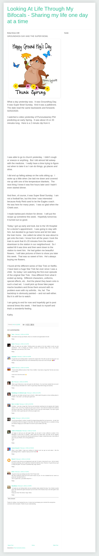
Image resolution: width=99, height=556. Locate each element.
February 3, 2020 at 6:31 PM (34, 393)
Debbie (13, 418)
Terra (13, 334)
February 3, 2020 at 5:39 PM (21, 381)
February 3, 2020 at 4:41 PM (22, 344)
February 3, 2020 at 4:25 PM (22, 334)
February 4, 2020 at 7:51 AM (29, 430)
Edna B (13, 459)
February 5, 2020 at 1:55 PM (24, 486)
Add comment (11, 498)
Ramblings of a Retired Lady (19, 393)
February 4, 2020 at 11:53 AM (23, 459)
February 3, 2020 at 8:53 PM (26, 404)
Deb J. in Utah (15, 404)
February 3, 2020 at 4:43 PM (24, 356)
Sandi (13, 367)
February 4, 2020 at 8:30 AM (27, 448)
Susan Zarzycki (15, 448)
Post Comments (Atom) (19, 548)
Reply (13, 339)
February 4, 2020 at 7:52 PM (22, 471)
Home (33, 545)
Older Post (55, 545)
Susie (13, 344)
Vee (13, 381)
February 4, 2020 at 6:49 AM (22, 418)
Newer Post (10, 545)
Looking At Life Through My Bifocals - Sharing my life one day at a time (47, 15)
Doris (13, 471)
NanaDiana (14, 486)
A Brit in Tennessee (17, 430)
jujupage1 (14, 356)
